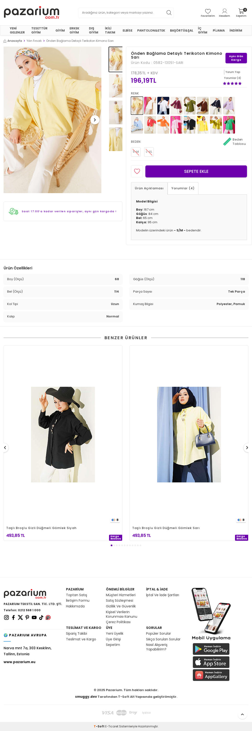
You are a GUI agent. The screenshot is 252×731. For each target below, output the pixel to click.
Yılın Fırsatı (34, 41)
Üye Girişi (113, 639)
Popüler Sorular (158, 633)
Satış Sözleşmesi (119, 600)
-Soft (99, 726)
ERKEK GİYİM (74, 30)
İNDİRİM (236, 30)
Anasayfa (13, 41)
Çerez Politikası (118, 622)
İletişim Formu (77, 600)
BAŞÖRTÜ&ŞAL (181, 30)
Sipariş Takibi (76, 633)
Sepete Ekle (196, 171)
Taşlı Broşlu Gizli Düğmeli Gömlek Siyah (41, 528)
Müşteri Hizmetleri (121, 595)
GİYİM (60, 30)
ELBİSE (127, 30)
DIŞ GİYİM (93, 30)
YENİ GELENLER (17, 30)
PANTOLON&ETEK (151, 30)
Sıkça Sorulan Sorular (163, 639)
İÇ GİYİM (202, 30)
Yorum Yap (232, 72)
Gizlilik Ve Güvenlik (121, 606)
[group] (52, 120)
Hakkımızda (75, 606)
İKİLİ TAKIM (110, 30)
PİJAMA (219, 30)
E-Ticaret (111, 726)
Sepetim (113, 645)
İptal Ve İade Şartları (162, 595)
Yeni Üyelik (114, 633)
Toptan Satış (76, 595)
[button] (11, 119)
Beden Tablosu (234, 141)
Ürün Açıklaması (149, 188)
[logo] (32, 13)
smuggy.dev (86, 696)
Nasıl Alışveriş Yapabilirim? (156, 647)
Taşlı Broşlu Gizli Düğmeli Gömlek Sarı (166, 528)
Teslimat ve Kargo (81, 639)
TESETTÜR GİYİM (39, 30)
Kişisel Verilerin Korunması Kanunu (121, 614)
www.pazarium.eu (19, 662)
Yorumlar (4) (183, 188)
